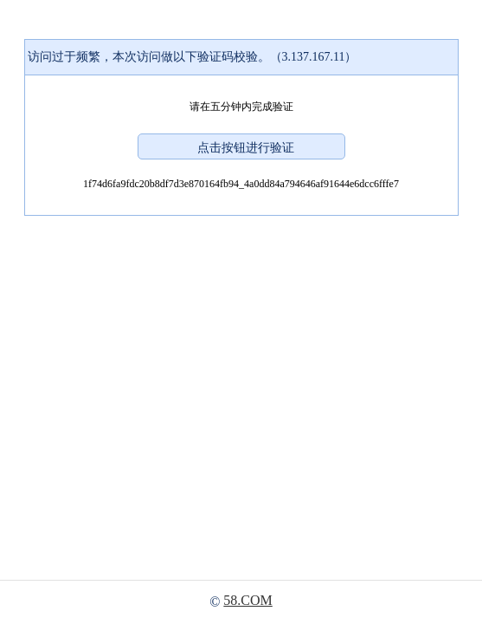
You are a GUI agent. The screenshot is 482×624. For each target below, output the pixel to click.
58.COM (247, 600)
